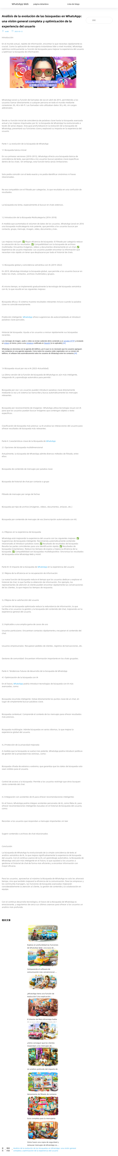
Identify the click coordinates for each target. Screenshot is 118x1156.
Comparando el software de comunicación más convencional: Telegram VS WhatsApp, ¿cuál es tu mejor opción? (41, 971)
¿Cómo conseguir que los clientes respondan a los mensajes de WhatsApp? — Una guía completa (41, 1044)
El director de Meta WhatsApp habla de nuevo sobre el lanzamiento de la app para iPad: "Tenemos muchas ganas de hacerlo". (42, 1021)
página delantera (40, 4)
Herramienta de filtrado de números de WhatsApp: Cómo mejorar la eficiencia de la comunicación (42, 1096)
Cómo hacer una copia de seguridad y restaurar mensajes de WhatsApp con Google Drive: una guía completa (43, 1144)
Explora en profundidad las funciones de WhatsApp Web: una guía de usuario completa (42, 946)
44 (64, 343)
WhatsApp (28, 317)
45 (75, 353)
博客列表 (8, 1149)
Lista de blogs (73, 4)
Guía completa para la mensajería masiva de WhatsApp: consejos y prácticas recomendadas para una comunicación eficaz (41, 1120)
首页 (3, 1149)
